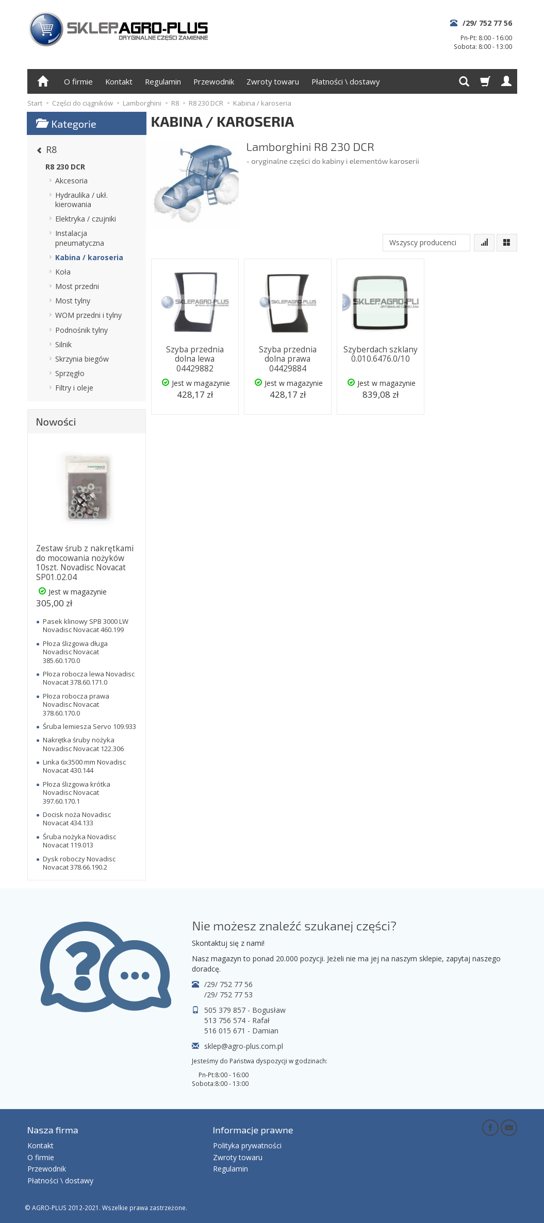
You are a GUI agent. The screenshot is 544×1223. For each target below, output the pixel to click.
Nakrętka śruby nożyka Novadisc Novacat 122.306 (83, 744)
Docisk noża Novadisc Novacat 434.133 (77, 818)
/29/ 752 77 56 (487, 23)
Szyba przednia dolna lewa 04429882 (195, 359)
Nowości (56, 421)
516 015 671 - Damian (241, 1030)
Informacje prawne (253, 1130)
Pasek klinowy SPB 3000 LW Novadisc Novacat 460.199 (85, 625)
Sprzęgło (70, 373)
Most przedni (77, 286)
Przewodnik (213, 81)
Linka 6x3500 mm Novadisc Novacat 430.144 (84, 766)
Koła (63, 272)
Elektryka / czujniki (85, 219)
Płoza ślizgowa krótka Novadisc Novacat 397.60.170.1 (76, 792)
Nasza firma (52, 1130)
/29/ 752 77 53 (228, 994)
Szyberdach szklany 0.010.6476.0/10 (380, 354)
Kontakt (119, 81)
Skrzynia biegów (82, 359)
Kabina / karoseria (89, 257)
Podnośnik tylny (81, 330)
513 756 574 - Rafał (237, 1020)
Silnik (63, 344)
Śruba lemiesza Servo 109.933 (89, 726)
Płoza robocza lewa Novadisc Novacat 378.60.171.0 (89, 678)
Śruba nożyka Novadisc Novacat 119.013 (79, 841)
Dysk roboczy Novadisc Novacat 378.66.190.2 (79, 863)
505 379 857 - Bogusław (245, 1010)
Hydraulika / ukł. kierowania (81, 199)
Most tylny (72, 300)
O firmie (78, 81)
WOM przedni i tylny (88, 315)
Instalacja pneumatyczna (79, 237)
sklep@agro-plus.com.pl (243, 1046)
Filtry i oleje (74, 388)
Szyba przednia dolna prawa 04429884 (288, 359)
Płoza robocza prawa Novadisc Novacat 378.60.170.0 (76, 704)
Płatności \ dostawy (345, 81)
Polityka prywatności (247, 1145)
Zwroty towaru (272, 81)
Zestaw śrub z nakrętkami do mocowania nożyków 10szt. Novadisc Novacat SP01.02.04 (85, 562)
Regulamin (163, 81)
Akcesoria (71, 180)
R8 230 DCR (65, 167)
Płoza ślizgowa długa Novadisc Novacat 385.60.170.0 (75, 652)
